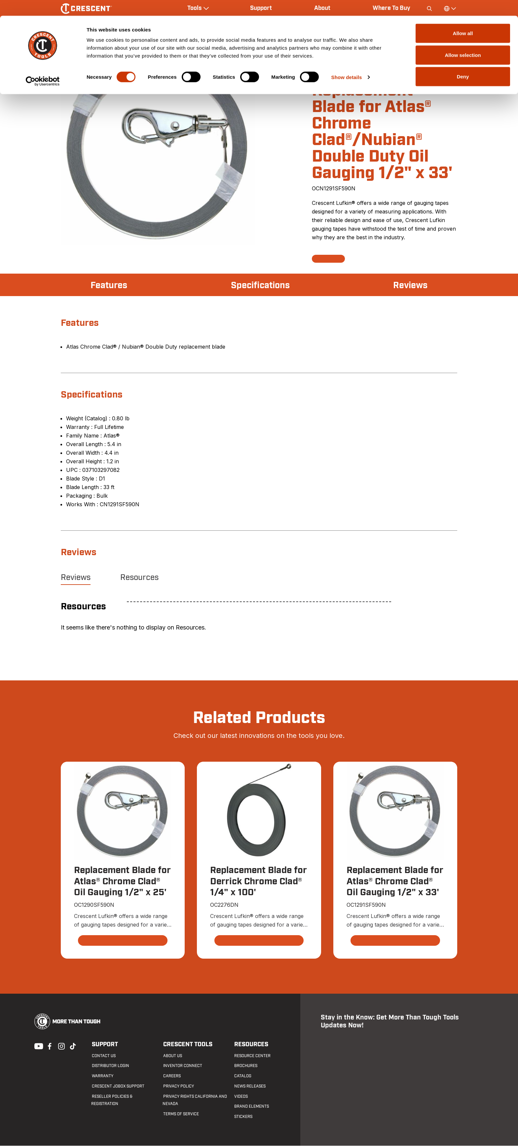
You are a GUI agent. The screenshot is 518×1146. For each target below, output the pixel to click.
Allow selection (463, 39)
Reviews (409, 285)
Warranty (102, 1076)
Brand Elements (251, 1107)
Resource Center (252, 1056)
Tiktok (72, 1046)
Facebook (49, 1046)
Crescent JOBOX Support (117, 1087)
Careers (171, 1076)
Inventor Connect (182, 1066)
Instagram (60, 1046)
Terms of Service (180, 1114)
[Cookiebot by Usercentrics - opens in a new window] (43, 65)
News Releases (249, 1087)
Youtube (37, 1046)
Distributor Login (110, 1066)
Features (110, 285)
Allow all (463, 17)
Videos (240, 1096)
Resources (139, 578)
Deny (463, 60)
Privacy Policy (178, 1087)
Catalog (242, 1076)
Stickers (243, 1117)
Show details (346, 61)
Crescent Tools (187, 1045)
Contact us (103, 1056)
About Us (172, 1056)
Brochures (245, 1066)
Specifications (260, 285)
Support (104, 1045)
